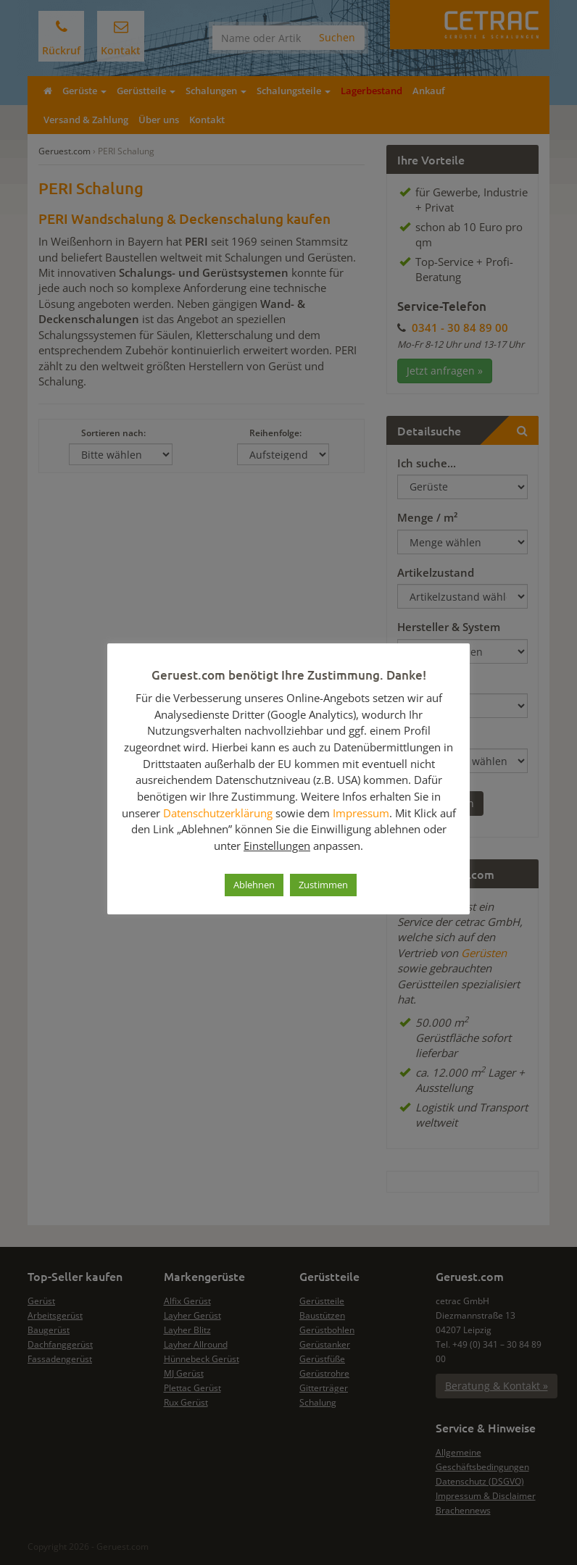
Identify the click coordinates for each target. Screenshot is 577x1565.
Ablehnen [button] (254, 884)
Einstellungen (277, 845)
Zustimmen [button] (323, 884)
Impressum (361, 813)
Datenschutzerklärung (218, 813)
